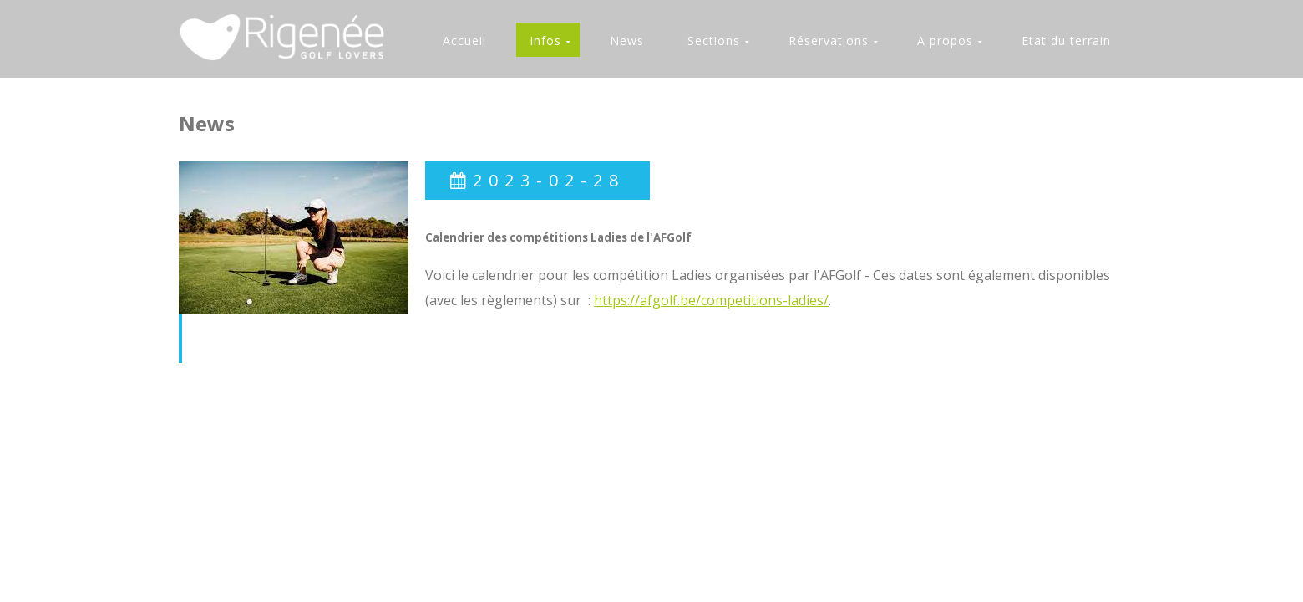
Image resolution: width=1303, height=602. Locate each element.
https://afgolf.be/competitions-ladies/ (711, 300)
